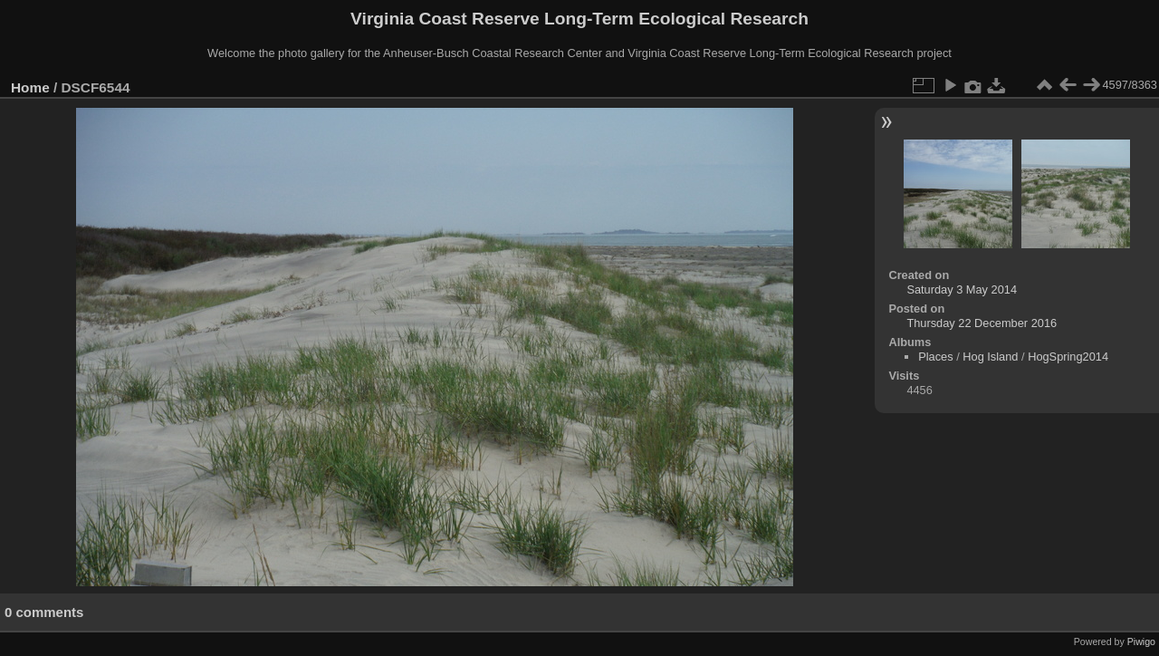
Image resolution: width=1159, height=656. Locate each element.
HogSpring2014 (1068, 356)
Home (30, 87)
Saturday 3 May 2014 (961, 289)
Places (935, 356)
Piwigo (1141, 641)
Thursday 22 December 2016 (981, 323)
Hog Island (990, 356)
